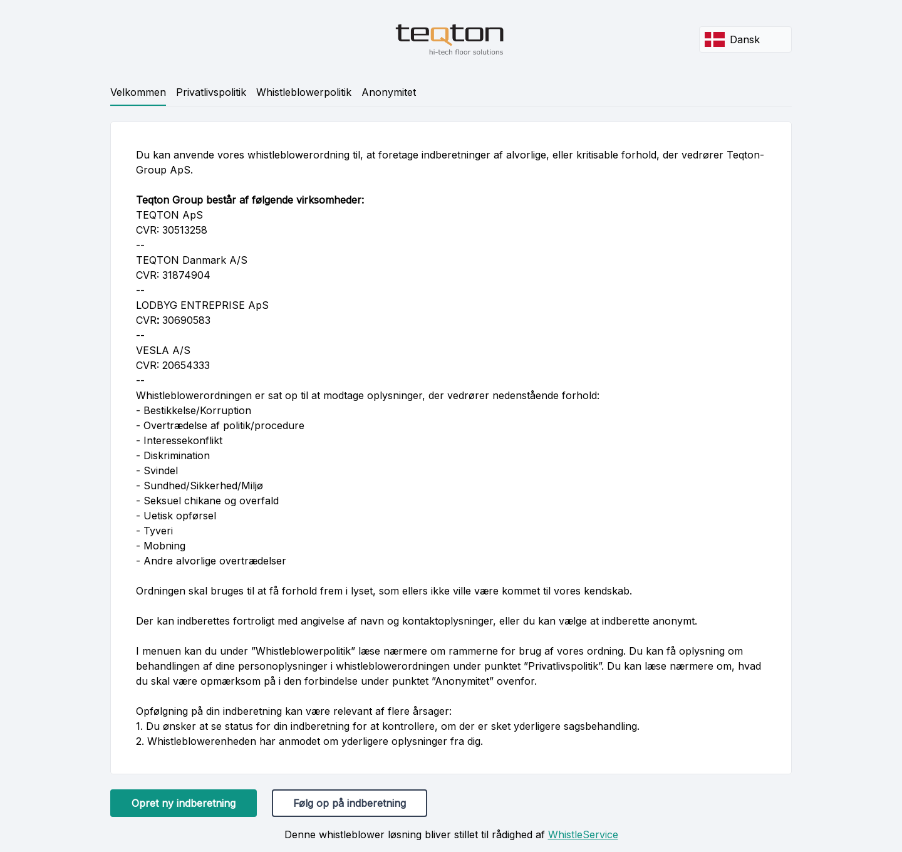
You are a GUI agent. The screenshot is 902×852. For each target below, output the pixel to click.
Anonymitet (388, 92)
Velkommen (138, 92)
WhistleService (583, 834)
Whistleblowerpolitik (303, 92)
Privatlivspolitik (211, 92)
